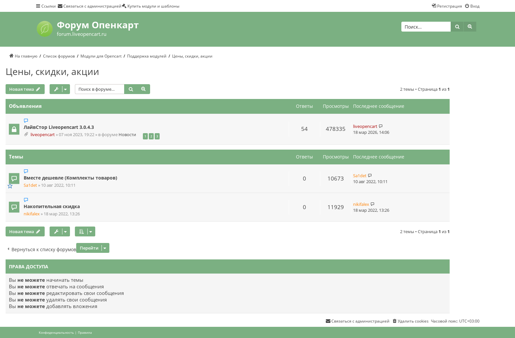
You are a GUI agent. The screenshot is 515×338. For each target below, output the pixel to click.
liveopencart (43, 134)
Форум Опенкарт (98, 24)
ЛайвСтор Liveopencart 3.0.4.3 (59, 127)
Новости (127, 134)
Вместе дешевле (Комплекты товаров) (70, 178)
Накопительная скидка (52, 206)
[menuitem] (89, 6)
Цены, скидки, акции (52, 71)
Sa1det (30, 185)
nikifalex (32, 214)
